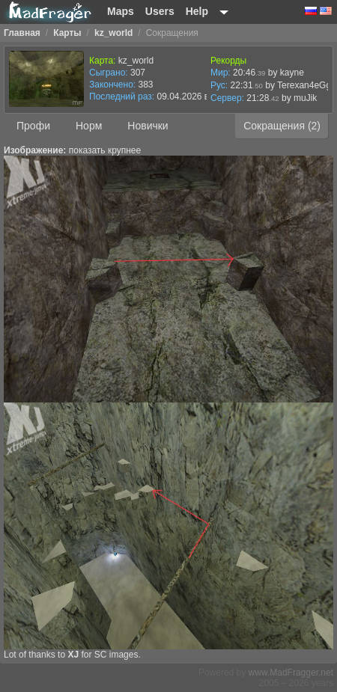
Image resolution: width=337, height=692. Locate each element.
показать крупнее (105, 150)
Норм (89, 126)
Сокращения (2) (282, 126)
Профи (33, 126)
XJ (73, 654)
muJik (305, 98)
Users (159, 11)
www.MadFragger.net (291, 672)
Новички (147, 126)
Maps (120, 11)
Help (197, 11)
